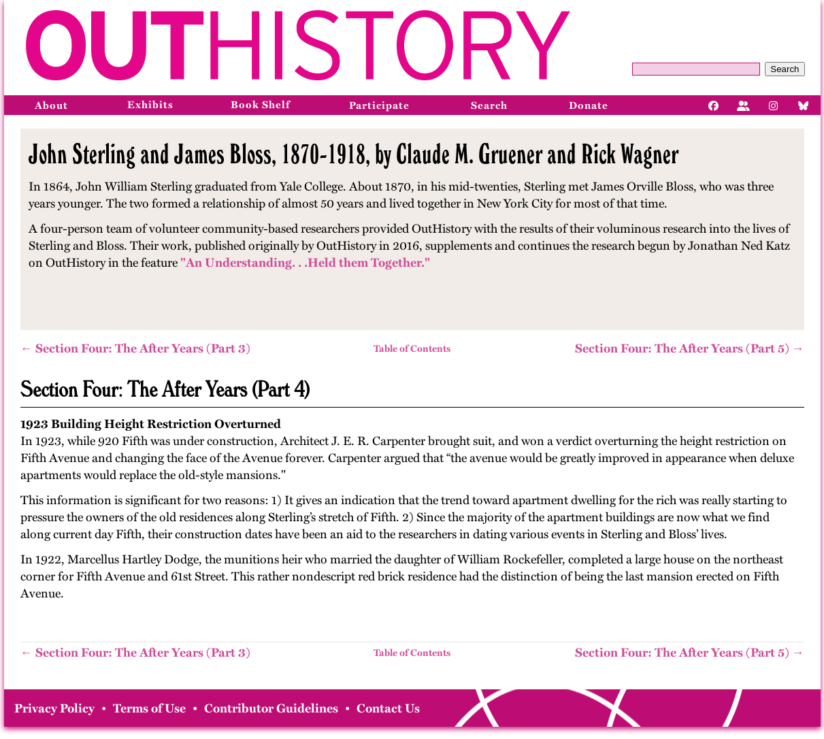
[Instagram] (773, 104)
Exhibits (150, 105)
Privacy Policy (54, 708)
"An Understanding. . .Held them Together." (305, 262)
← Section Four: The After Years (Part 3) (135, 348)
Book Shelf (260, 105)
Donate (588, 105)
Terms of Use (149, 708)
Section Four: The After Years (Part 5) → (689, 348)
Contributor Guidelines (271, 708)
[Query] (696, 69)
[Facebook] (713, 104)
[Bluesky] (803, 104)
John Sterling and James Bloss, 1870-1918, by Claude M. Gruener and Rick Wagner (353, 153)
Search (784, 69)
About (51, 105)
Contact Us (388, 708)
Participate (379, 105)
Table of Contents (412, 349)
